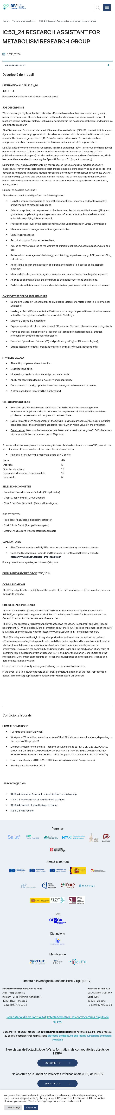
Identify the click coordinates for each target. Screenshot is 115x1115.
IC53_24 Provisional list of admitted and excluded (38, 799)
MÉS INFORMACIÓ (15, 65)
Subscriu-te (52, 1063)
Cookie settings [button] (13, 1107)
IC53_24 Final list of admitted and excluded (34, 805)
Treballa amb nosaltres (23, 21)
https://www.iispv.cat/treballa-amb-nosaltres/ (36, 556)
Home (5, 21)
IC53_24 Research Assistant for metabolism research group (67, 21)
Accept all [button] (31, 1107)
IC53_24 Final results (22, 810)
